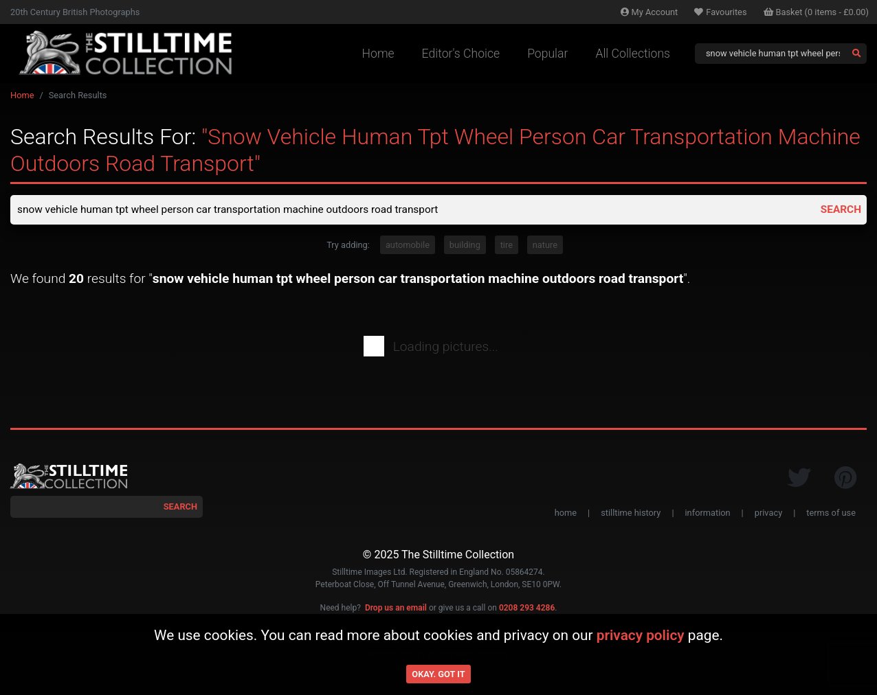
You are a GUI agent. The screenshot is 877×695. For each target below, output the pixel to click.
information (708, 513)
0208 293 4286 (527, 609)
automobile (408, 245)
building (464, 245)
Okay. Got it (438, 674)
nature (545, 245)
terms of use (831, 513)
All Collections (632, 53)
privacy (768, 513)
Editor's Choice (461, 53)
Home (378, 53)
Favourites (720, 12)
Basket (816, 12)
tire (506, 245)
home (566, 513)
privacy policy (641, 635)
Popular (547, 53)
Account (649, 12)
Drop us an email (396, 609)
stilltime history (630, 513)
